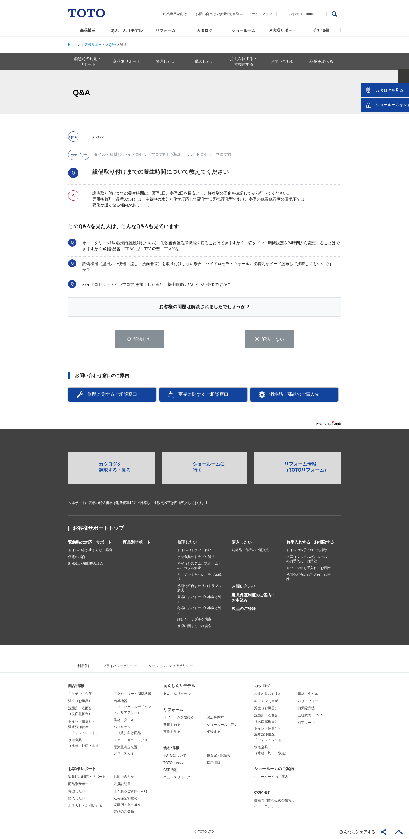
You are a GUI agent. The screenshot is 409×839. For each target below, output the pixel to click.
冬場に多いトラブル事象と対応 (199, 610)
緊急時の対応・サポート (90, 542)
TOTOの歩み (173, 763)
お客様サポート (282, 30)
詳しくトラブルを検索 (194, 619)
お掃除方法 (306, 708)
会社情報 (321, 30)
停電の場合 (76, 557)
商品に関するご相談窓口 (203, 394)
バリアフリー (308, 701)
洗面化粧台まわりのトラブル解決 (199, 588)
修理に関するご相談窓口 (112, 394)
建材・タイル (124, 720)
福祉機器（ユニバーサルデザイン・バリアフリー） (132, 707)
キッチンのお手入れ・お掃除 (308, 568)
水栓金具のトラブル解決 (196, 557)
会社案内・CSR (310, 716)
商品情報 (88, 30)
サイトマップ (262, 14)
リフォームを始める (178, 718)
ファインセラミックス (131, 740)
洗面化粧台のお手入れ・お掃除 (308, 577)
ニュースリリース (177, 777)
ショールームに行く (222, 725)
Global (309, 14)
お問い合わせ (206, 14)
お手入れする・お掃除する (310, 542)
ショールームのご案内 (274, 769)
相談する (213, 732)
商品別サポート (137, 542)
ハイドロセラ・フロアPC (210, 154)
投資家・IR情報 (219, 756)
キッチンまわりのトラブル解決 (199, 577)
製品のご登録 (244, 609)
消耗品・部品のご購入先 (294, 394)
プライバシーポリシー (120, 666)
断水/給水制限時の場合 (85, 564)
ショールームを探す (390, 121)
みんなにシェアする (357, 832)
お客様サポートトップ (98, 528)
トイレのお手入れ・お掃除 (306, 550)
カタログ (204, 30)
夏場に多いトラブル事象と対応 (199, 599)
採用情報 (213, 763)
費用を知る (171, 725)
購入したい (242, 542)
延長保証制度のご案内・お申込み (254, 598)
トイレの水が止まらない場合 (90, 550)
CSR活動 (170, 770)
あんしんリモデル (127, 30)
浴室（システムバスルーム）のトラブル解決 (199, 566)
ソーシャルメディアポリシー (171, 666)
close (402, 92)
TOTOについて (174, 756)
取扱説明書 (122, 784)
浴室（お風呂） (80, 701)
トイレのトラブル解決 (194, 550)
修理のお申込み (231, 14)
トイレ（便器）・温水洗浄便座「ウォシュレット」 (83, 727)
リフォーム (166, 30)
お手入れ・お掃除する (85, 806)
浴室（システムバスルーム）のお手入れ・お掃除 (308, 559)
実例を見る (171, 732)
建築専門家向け (175, 14)
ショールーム (243, 30)
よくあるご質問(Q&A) (130, 791)
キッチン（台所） (81, 694)
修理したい (187, 542)
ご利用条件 (82, 666)
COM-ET (262, 792)
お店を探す (215, 718)
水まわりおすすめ (267, 694)
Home (72, 45)
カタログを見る (386, 107)
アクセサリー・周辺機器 (132, 694)
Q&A (112, 45)
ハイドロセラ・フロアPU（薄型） (153, 154)
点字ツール (306, 723)
